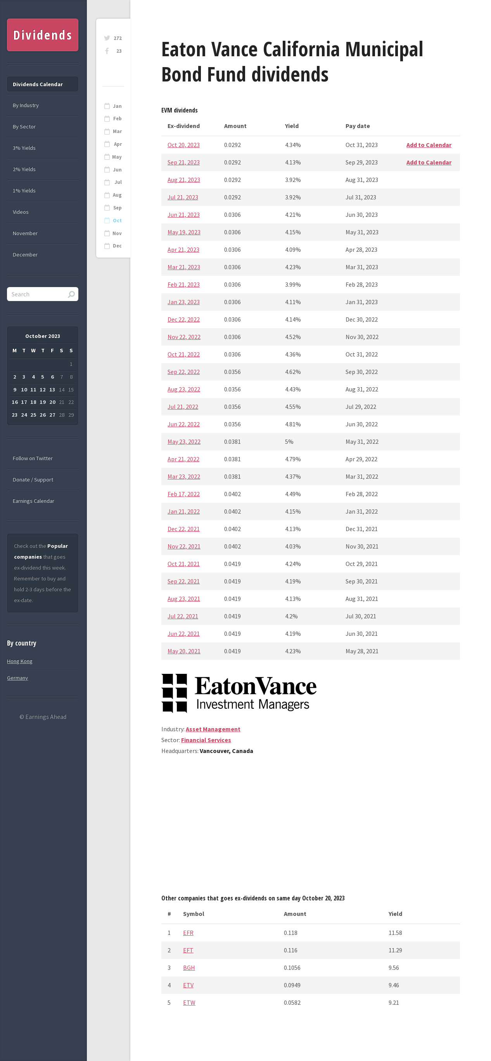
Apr (118, 144)
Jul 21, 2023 (183, 197)
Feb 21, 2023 (184, 284)
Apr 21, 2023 (183, 249)
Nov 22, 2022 (184, 337)
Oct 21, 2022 (184, 354)
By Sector (24, 126)
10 (24, 389)
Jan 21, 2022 (184, 511)
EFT (188, 950)
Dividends (43, 34)
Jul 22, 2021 (183, 616)
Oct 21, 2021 (184, 564)
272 (118, 38)
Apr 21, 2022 (183, 459)
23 (119, 51)
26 (43, 414)
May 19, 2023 (184, 232)
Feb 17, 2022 (184, 494)
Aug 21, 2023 (184, 179)
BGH (189, 967)
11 (33, 389)
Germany (17, 677)
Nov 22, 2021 (184, 546)
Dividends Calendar (38, 84)
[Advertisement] (310, 827)
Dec (117, 245)
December (25, 254)
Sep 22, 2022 (184, 372)
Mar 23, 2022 (184, 476)
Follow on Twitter (33, 458)
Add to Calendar (428, 145)
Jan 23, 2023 (184, 302)
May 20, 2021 (184, 651)
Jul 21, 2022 (183, 406)
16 (15, 401)
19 (43, 401)
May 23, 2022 (184, 441)
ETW (189, 1002)
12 (43, 389)
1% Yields (24, 190)
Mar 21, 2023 (184, 267)
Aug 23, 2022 (184, 389)
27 (52, 414)
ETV (188, 985)
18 (33, 401)
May (117, 156)
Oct (117, 220)
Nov (117, 233)
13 (52, 389)
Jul (118, 182)
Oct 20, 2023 (184, 145)
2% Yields (24, 169)
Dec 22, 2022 (184, 319)
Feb (117, 118)
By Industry (26, 105)
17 (24, 401)
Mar (117, 131)
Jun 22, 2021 (184, 633)
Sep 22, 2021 (184, 581)
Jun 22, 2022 (184, 424)
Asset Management (213, 729)
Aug (117, 194)
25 (33, 414)
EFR (188, 932)
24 (24, 414)
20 (52, 401)
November (25, 233)
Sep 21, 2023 (184, 162)
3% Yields (24, 147)
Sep (117, 207)
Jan (117, 106)
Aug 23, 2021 (184, 598)
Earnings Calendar (33, 500)
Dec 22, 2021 (184, 529)
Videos (21, 211)
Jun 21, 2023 (184, 214)
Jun (117, 169)
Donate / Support (33, 479)
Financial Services (206, 740)
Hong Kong (20, 661)
